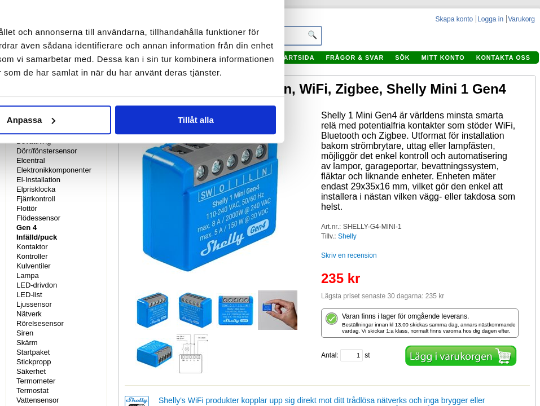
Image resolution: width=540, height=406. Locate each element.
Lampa (27, 275)
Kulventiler (33, 266)
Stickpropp (33, 362)
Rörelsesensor (40, 323)
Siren (24, 333)
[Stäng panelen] (501, 33)
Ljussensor (34, 304)
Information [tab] (259, 69)
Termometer (35, 381)
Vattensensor (37, 400)
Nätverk (29, 314)
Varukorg (521, 19)
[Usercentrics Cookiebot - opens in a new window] (426, 32)
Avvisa (94, 215)
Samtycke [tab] (91, 69)
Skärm (27, 342)
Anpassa (259, 215)
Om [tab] (429, 69)
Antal (328, 355)
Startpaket (33, 352)
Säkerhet (31, 371)
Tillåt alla (425, 215)
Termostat (32, 390)
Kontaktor (32, 246)
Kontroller (32, 256)
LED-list (29, 294)
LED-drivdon (36, 285)
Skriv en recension (349, 255)
